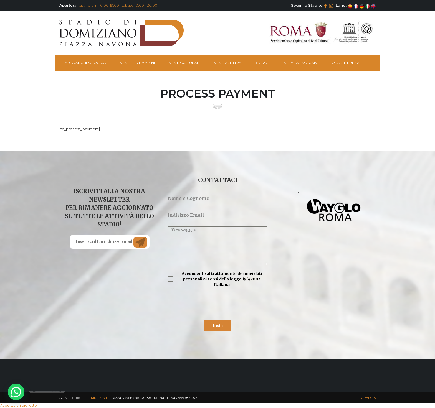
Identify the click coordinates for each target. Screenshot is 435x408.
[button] (16, 392)
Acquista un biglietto (18, 405)
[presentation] (210, 304)
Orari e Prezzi (346, 62)
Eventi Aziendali (228, 62)
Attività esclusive (302, 62)
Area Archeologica (85, 62)
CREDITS (368, 398)
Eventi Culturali (183, 62)
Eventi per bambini (136, 62)
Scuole (264, 62)
